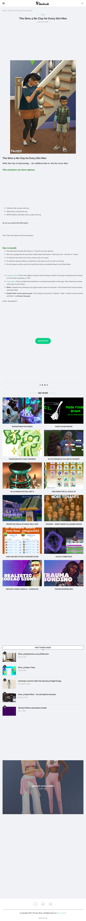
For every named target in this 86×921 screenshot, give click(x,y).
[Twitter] (43, 904)
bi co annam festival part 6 (22, 492)
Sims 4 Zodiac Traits (26, 667)
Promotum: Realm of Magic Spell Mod (22, 524)
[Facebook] (35, 904)
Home (4, 11)
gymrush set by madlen (43, 786)
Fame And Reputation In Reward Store (22, 557)
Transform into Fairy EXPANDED (22, 459)
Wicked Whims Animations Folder (32, 708)
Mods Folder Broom (63, 426)
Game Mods (11, 281)
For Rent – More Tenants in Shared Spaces (64, 524)
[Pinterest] (51, 904)
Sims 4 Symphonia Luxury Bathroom (33, 654)
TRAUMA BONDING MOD (64, 589)
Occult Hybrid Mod (64, 557)
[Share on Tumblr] (47, 385)
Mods (43, 15)
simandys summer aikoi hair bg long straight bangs (39, 681)
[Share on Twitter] (42, 385)
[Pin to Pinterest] (45, 385)
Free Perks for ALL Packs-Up (64, 492)
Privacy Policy (61, 913)
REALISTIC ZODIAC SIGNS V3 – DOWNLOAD (22, 589)
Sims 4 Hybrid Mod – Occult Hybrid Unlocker (37, 694)
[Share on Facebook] (40, 385)
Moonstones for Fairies (22, 426)
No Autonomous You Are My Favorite (64, 459)
